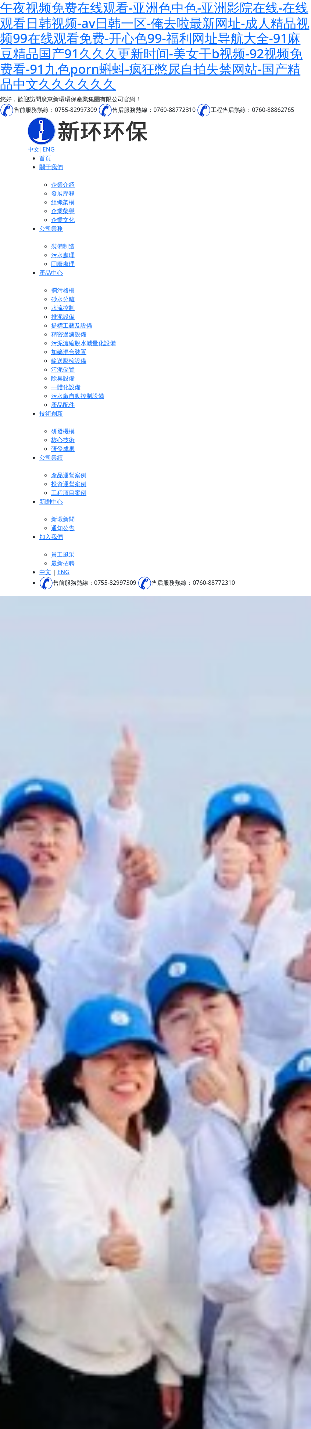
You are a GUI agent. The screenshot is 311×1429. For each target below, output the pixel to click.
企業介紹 (63, 185)
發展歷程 (63, 193)
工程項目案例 (68, 493)
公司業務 (51, 229)
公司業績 (51, 457)
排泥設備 (63, 317)
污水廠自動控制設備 (77, 396)
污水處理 (63, 255)
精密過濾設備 (68, 334)
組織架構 (63, 202)
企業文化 (63, 220)
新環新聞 (63, 519)
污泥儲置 (63, 369)
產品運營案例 (68, 475)
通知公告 (63, 528)
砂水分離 (63, 299)
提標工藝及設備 (71, 325)
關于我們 (51, 167)
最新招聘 (63, 563)
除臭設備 (63, 378)
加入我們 (51, 537)
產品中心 (51, 273)
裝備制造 (63, 246)
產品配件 (63, 405)
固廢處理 (63, 264)
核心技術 (63, 440)
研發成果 (63, 449)
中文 (33, 149)
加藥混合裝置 (68, 352)
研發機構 (63, 431)
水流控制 (63, 308)
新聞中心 (51, 501)
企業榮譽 (63, 211)
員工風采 (63, 554)
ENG (49, 149)
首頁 (45, 158)
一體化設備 (66, 387)
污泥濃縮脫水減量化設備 (83, 343)
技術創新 (51, 413)
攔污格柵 (63, 290)
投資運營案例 (68, 484)
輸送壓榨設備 (68, 361)
